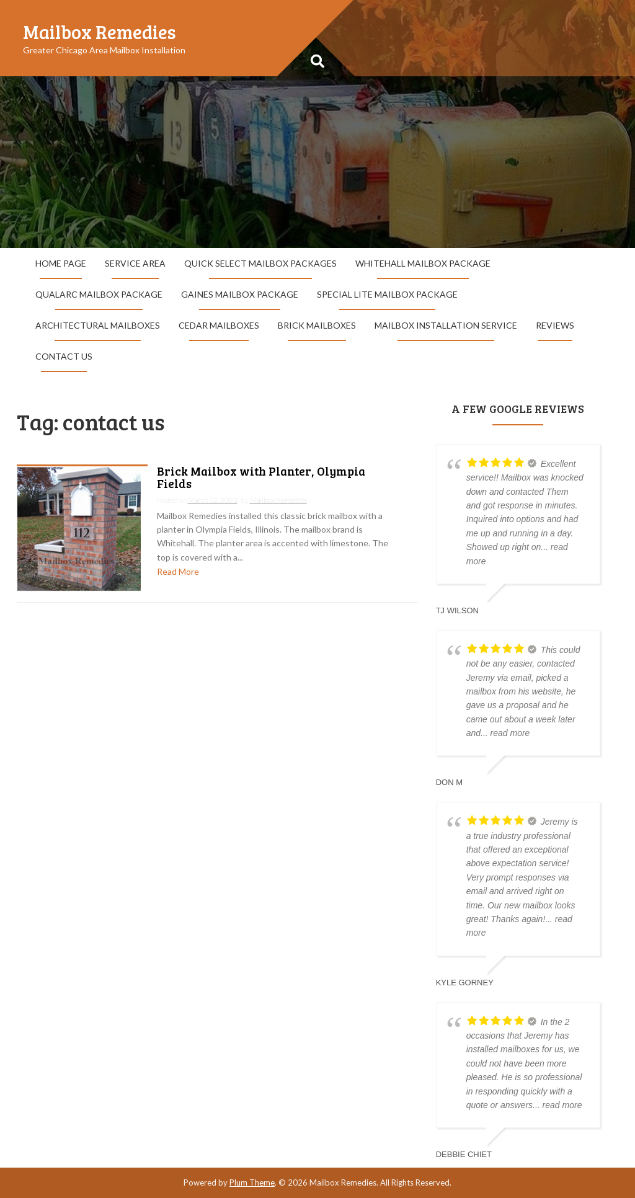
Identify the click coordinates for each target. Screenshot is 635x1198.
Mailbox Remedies (99, 31)
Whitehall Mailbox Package (423, 263)
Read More (178, 571)
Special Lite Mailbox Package (387, 294)
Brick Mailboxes (317, 325)
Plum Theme (252, 1182)
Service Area (135, 263)
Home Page (60, 263)
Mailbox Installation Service (446, 325)
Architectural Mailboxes (97, 325)
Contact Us (63, 356)
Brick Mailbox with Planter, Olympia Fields (261, 478)
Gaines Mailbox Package (239, 294)
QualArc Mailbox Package (98, 294)
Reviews (555, 325)
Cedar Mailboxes (219, 325)
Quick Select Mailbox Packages (260, 263)
